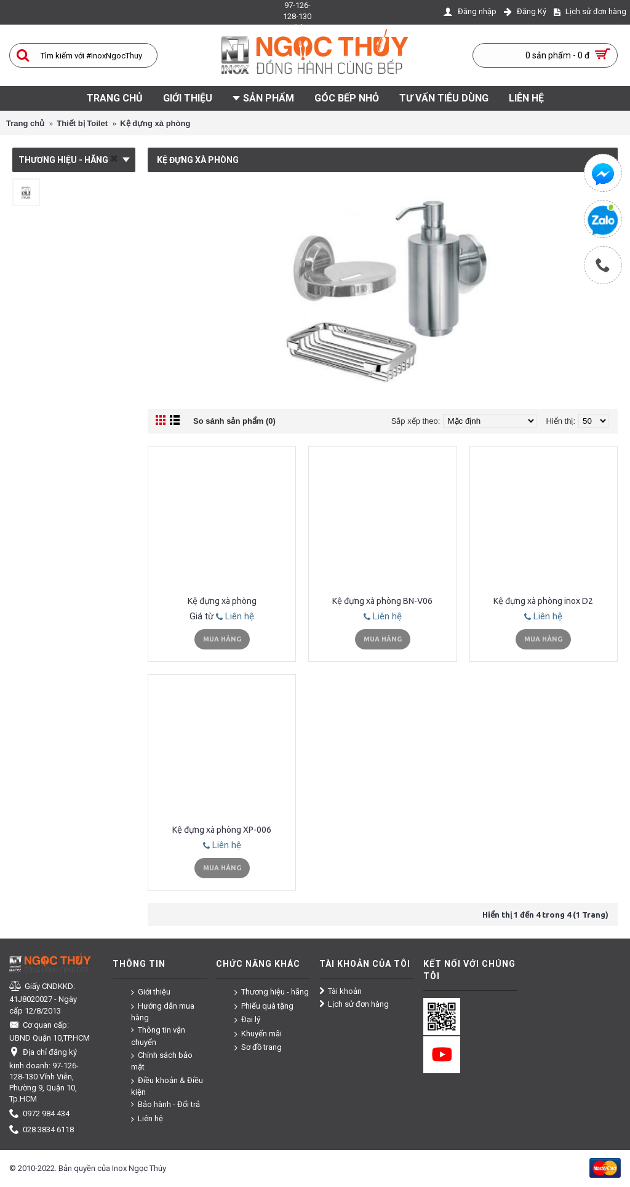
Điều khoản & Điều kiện (167, 1086)
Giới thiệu (150, 992)
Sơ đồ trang (258, 1047)
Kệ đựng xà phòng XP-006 (221, 830)
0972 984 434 (39, 1114)
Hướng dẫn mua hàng (162, 1011)
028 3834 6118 (41, 1130)
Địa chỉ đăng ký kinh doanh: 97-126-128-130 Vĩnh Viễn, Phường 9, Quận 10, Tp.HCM (44, 1075)
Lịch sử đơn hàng (354, 1004)
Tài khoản (340, 991)
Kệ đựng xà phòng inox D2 (543, 601)
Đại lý (247, 1020)
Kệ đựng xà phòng (222, 601)
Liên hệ (235, 616)
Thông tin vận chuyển (158, 1035)
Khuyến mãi (258, 1034)
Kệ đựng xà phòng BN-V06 (382, 601)
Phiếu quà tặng (263, 1006)
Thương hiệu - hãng (271, 992)
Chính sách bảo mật (162, 1060)
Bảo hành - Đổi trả (165, 1105)
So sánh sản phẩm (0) (234, 421)
